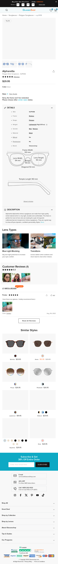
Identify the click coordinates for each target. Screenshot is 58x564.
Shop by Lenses (8, 521)
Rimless (31, 116)
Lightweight (33, 124)
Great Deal (6, 509)
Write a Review (10, 288)
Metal (31, 133)
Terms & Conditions (39, 561)
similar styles (23, 100)
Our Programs (7, 540)
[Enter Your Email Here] (21, 464)
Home (4, 15)
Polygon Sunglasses (26, 15)
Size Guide (13, 94)
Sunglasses (13, 15)
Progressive (16, 141)
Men (30, 129)
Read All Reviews (29, 321)
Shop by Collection (8, 515)
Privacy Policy (28, 561)
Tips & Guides (7, 534)
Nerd (42, 222)
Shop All (5, 503)
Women (35, 129)
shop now (42, 4)
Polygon (31, 120)
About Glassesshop (9, 528)
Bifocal (15, 137)
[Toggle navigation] (2, 10)
